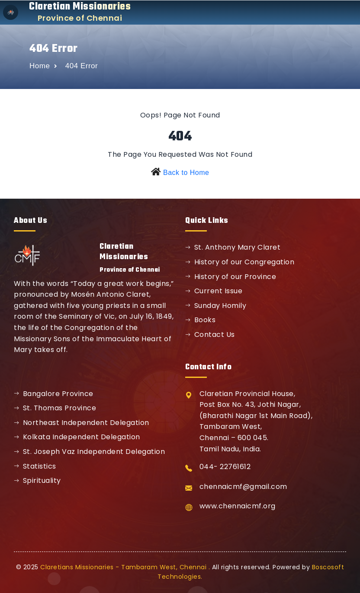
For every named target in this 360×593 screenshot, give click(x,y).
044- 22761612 (225, 467)
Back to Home (186, 172)
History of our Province (230, 277)
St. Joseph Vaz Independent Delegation (89, 452)
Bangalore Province (53, 394)
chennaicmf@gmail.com (243, 487)
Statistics (35, 466)
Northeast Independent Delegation (81, 423)
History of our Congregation (239, 262)
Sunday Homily (215, 306)
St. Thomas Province (55, 408)
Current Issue (213, 291)
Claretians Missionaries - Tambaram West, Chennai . (125, 567)
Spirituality (37, 480)
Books (200, 320)
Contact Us (210, 334)
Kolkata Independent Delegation (77, 437)
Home (39, 66)
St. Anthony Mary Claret (232, 247)
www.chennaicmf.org (237, 506)
